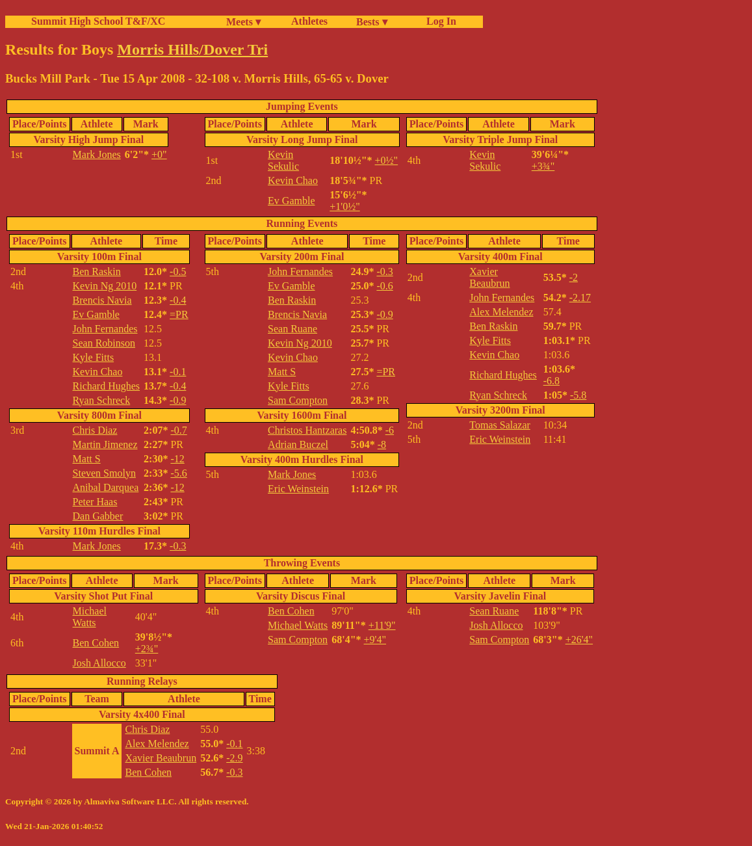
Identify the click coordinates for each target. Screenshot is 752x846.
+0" (159, 154)
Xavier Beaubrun (489, 277)
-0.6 (384, 285)
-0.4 (178, 300)
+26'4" (579, 639)
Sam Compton (298, 400)
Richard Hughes (106, 385)
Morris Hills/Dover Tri (192, 49)
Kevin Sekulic (283, 160)
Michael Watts (90, 616)
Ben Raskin (97, 271)
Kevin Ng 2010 (105, 285)
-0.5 (178, 271)
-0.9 (178, 400)
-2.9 (234, 757)
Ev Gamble (291, 200)
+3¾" (543, 166)
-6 (389, 430)
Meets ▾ (243, 21)
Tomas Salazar (499, 424)
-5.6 (178, 473)
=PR (179, 314)
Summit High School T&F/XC (98, 21)
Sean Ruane (292, 328)
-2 (573, 277)
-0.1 (178, 371)
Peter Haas (95, 501)
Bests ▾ (371, 21)
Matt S (87, 458)
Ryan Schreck (102, 400)
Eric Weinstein (298, 488)
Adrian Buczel (298, 444)
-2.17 (580, 297)
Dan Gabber (98, 516)
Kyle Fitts (93, 357)
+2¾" (147, 648)
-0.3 (178, 545)
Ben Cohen (96, 642)
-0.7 (178, 430)
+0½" (386, 160)
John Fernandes (105, 328)
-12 (177, 458)
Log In (438, 21)
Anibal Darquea (106, 487)
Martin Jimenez (105, 444)
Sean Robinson (104, 343)
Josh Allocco (99, 662)
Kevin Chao (293, 180)
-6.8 (551, 380)
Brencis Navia (102, 300)
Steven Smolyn (104, 473)
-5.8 (578, 395)
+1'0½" (344, 206)
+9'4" (375, 639)
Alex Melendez (501, 311)
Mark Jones (97, 154)
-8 (382, 444)
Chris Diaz (95, 430)
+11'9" (382, 625)
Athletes (309, 21)
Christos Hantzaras (307, 430)
